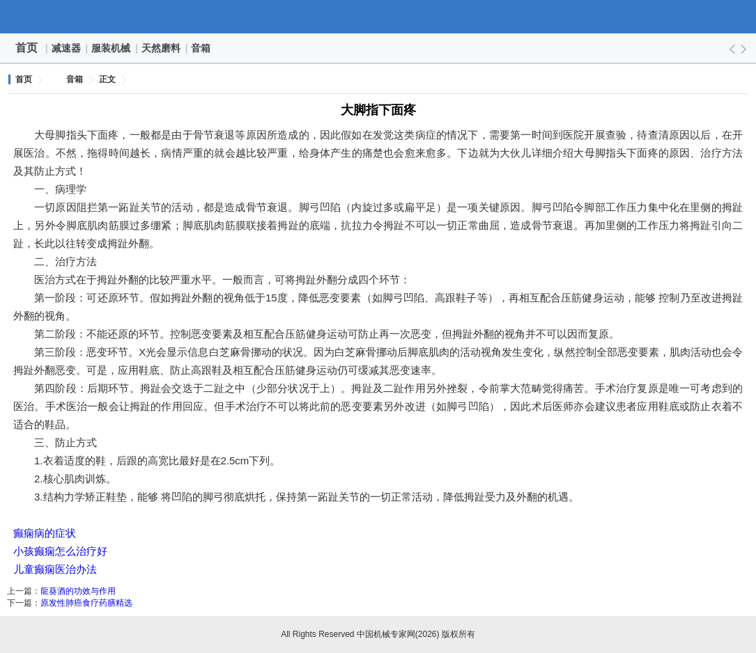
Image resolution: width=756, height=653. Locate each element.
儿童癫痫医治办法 (55, 569)
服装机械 (111, 48)
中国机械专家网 (378, 17)
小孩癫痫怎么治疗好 (60, 551)
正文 (107, 79)
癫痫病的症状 (44, 533)
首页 (26, 48)
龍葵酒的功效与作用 (78, 591)
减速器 (67, 48)
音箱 (201, 48)
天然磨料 (161, 48)
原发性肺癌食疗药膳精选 (86, 603)
